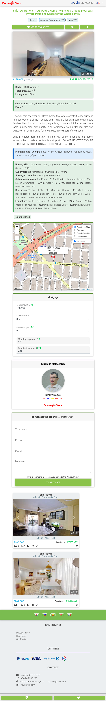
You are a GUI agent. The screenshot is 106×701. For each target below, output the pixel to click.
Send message (53, 482)
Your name (21, 429)
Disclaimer (21, 636)
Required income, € (29, 348)
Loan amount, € (25, 305)
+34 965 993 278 (29, 678)
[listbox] (53, 319)
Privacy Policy (23, 633)
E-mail (18, 451)
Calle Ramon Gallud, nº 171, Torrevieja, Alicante (43, 681)
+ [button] (17, 227)
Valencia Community (52, 20)
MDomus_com (28, 685)
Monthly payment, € (29, 339)
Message (20, 461)
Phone (18, 440)
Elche (32, 20)
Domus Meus (87, 289)
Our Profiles (22, 639)
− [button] (17, 231)
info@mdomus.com (30, 675)
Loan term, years (25, 327)
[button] (18, 517)
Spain (72, 20)
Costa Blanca (23, 216)
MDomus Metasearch (53, 364)
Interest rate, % (25, 315)
